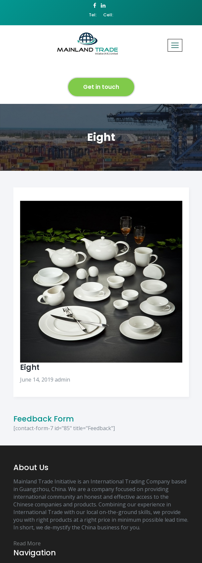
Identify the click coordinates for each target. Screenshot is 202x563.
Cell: (108, 15)
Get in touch (101, 87)
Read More (27, 543)
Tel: (92, 15)
